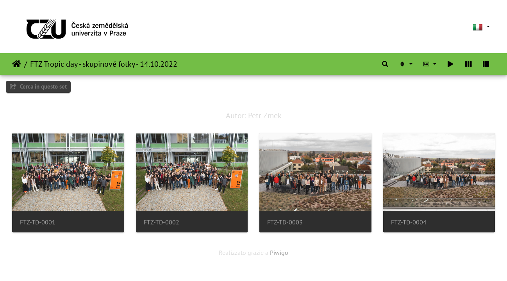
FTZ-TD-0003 (285, 222)
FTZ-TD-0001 (37, 222)
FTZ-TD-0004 (409, 222)
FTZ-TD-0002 (161, 222)
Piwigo (279, 252)
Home (16, 64)
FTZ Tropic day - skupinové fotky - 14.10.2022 (103, 64)
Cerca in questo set (38, 86)
